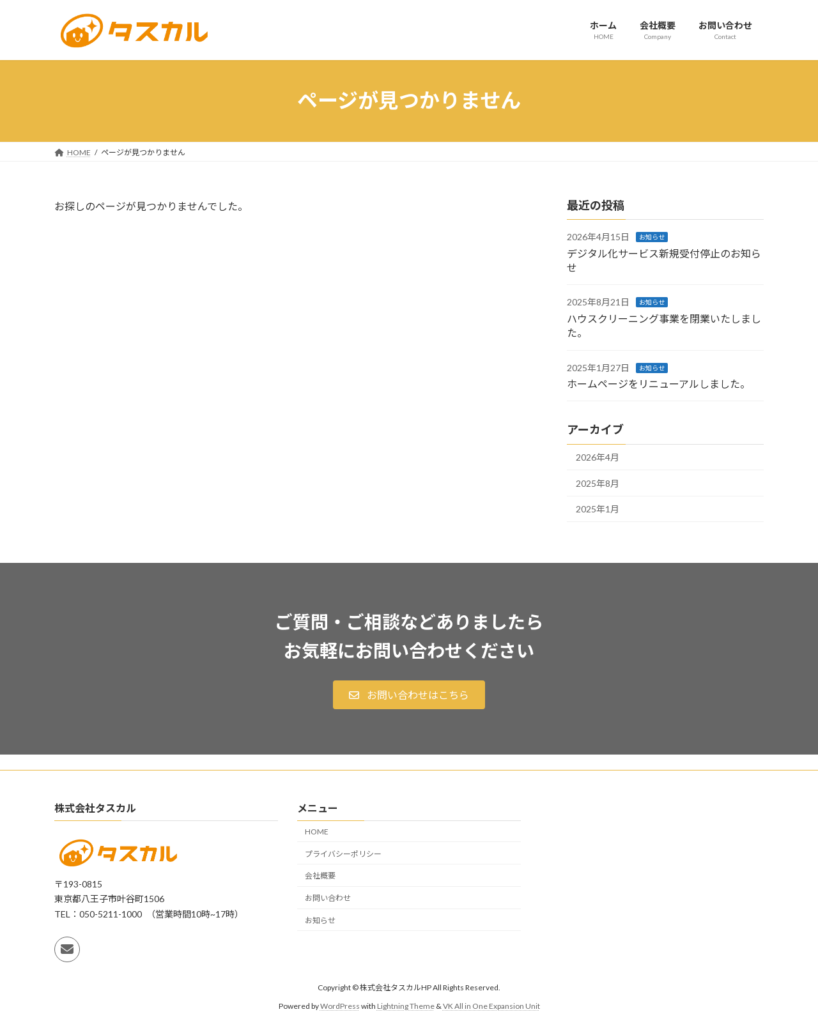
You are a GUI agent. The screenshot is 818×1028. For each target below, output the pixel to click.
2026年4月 (597, 457)
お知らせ (652, 237)
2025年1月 (597, 508)
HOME (316, 831)
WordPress (340, 1006)
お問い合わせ (328, 898)
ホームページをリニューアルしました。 (658, 384)
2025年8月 (597, 482)
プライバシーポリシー (343, 853)
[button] (408, 694)
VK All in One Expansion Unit (491, 1006)
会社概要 (320, 875)
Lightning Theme (406, 1006)
